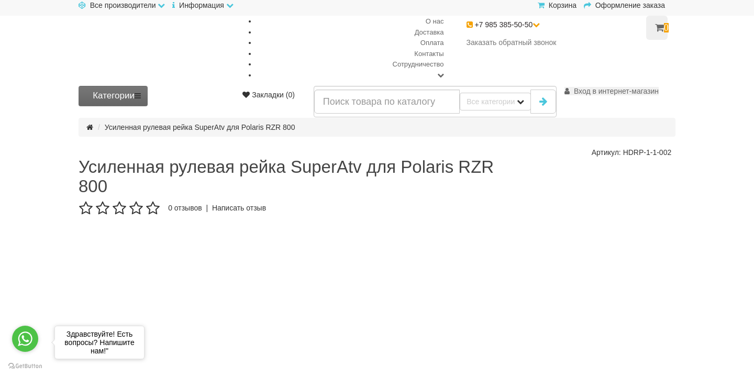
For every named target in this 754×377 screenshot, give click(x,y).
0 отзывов (185, 208)
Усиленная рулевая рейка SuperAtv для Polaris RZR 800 (200, 127)
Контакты (428, 54)
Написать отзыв (239, 208)
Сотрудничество (418, 64)
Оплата (432, 43)
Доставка (429, 32)
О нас (435, 21)
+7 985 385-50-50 (503, 24)
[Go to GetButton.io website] (25, 366)
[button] (611, 91)
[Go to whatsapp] (25, 339)
